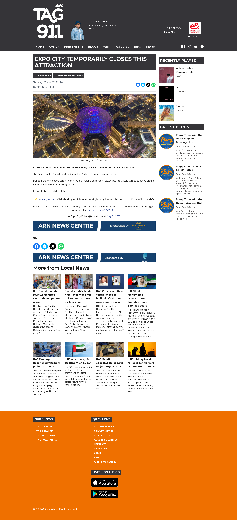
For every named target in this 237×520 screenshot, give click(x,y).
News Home (44, 75)
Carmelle (180, 110)
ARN (96, 457)
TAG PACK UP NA (46, 435)
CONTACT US (102, 435)
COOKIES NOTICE (104, 426)
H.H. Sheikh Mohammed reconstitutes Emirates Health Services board (142, 290)
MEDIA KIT (100, 444)
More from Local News (70, 75)
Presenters (73, 46)
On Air (54, 46)
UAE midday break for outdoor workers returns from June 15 (142, 355)
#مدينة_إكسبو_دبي (45, 199)
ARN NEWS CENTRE (105, 461)
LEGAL (97, 453)
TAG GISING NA (44, 426)
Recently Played (178, 60)
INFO (137, 46)
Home (40, 46)
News (150, 46)
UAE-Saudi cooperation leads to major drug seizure (110, 355)
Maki (178, 76)
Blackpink (181, 91)
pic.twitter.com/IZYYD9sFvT (103, 210)
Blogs (93, 46)
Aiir (53, 509)
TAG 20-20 (121, 46)
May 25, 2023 (114, 216)
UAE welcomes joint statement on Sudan (79, 353)
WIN (106, 46)
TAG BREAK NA (44, 431)
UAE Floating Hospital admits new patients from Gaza (47, 355)
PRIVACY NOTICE (103, 431)
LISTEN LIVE (101, 448)
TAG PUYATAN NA (46, 439)
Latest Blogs (174, 127)
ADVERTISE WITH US (106, 439)
